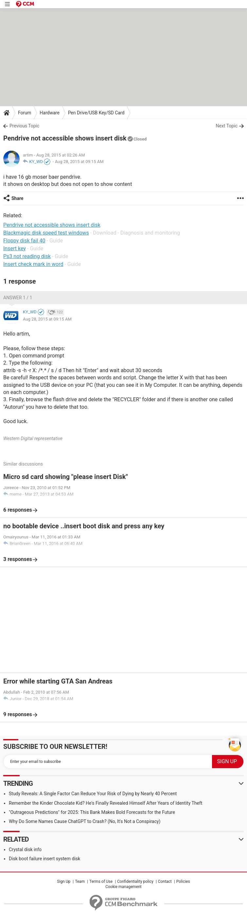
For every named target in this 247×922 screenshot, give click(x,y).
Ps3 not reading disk (27, 256)
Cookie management (123, 886)
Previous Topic (24, 125)
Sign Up (63, 881)
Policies (183, 881)
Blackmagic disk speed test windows (46, 233)
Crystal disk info (25, 849)
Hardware (49, 112)
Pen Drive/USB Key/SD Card (96, 112)
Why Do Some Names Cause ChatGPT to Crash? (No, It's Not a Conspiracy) (84, 821)
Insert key (14, 248)
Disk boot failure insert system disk (44, 858)
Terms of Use (101, 881)
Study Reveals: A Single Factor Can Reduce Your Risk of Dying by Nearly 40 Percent (93, 793)
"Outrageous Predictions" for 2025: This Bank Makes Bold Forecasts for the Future (92, 812)
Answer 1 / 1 (17, 297)
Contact (165, 881)
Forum (24, 112)
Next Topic (227, 125)
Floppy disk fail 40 (24, 241)
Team (80, 881)
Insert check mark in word (33, 264)
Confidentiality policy (135, 881)
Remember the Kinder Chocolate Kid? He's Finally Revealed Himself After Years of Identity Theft (105, 803)
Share (17, 198)
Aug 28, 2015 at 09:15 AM (79, 161)
